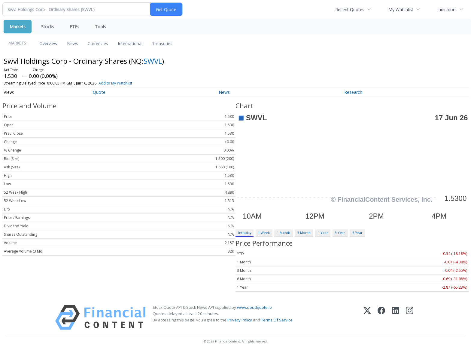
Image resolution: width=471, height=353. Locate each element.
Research (353, 92)
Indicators (447, 9)
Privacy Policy (239, 320)
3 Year (340, 232)
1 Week (264, 232)
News (72, 43)
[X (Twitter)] (367, 317)
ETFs (74, 26)
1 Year (323, 232)
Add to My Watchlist (126, 83)
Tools (100, 26)
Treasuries (162, 43)
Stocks (47, 26)
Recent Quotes (349, 9)
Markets (18, 26)
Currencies (98, 43)
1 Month (283, 232)
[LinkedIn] (395, 317)
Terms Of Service (277, 320)
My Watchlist (400, 9)
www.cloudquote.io (254, 307)
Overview (48, 43)
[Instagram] (409, 317)
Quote (99, 92)
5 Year (357, 232)
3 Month (304, 232)
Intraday (244, 232)
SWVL (153, 61)
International (130, 43)
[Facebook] (381, 317)
